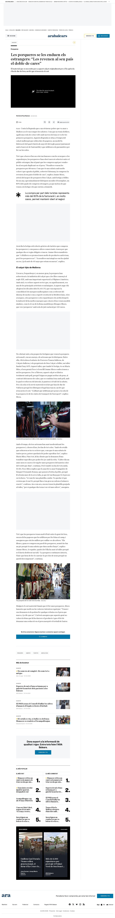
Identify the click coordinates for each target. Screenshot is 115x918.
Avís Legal (59, 911)
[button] (109, 1)
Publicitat (25, 904)
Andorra (31, 30)
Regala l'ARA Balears (50, 904)
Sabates (28, 653)
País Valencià (24, 30)
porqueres (20, 653)
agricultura (44, 653)
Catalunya (12, 30)
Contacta (36, 904)
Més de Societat (22, 663)
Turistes (35, 653)
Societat (14, 42)
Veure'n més (64, 829)
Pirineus (71, 30)
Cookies (72, 911)
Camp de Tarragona (53, 30)
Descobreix (23, 829)
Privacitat (52, 911)
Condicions (66, 911)
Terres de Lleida (63, 30)
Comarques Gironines (41, 30)
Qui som (14, 904)
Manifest (4, 904)
